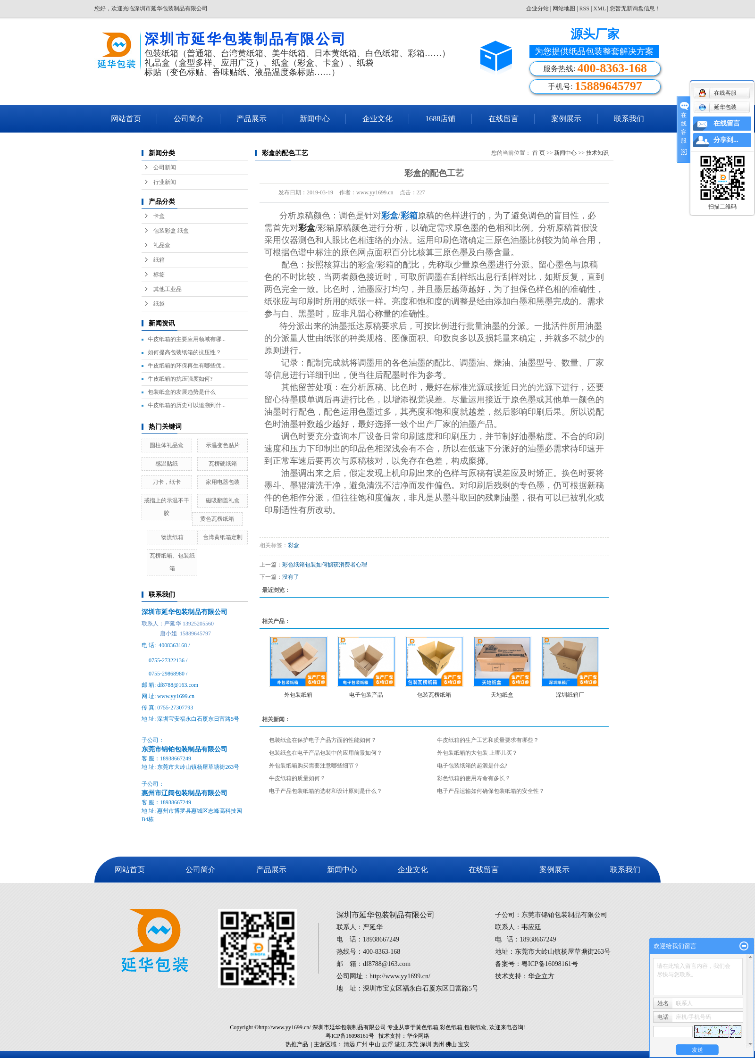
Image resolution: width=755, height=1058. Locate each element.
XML (599, 8)
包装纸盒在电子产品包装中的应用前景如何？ (325, 753)
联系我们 (629, 119)
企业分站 (537, 8)
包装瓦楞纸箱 (434, 694)
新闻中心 (315, 119)
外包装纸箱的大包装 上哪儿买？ (477, 753)
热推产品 (296, 1044)
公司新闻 (164, 167)
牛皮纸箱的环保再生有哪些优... (187, 365)
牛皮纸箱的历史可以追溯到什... (187, 405)
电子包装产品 (366, 694)
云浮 (387, 1044)
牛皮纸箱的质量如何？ (297, 778)
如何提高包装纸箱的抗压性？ (184, 352)
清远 (349, 1044)
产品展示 (251, 119)
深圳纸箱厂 (570, 694)
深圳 (425, 1044)
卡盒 (159, 216)
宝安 (464, 1044)
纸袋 (159, 303)
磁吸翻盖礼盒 (223, 500)
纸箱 (159, 260)
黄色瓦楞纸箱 (217, 519)
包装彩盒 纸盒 (171, 230)
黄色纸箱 (427, 1027)
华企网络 (418, 1036)
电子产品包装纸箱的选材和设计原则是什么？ (325, 791)
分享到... (725, 139)
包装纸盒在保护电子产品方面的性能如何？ (323, 740)
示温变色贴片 (223, 445)
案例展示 (566, 119)
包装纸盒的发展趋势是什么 (182, 392)
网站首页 (126, 119)
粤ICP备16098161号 (350, 1036)
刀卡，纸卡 (166, 482)
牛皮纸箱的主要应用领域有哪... (187, 339)
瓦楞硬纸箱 (223, 463)
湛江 (400, 1044)
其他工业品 (167, 289)
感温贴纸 (166, 463)
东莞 (413, 1044)
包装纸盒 (475, 1027)
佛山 (451, 1044)
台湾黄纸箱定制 (223, 537)
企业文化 (377, 119)
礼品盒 (161, 245)
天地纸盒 (502, 694)
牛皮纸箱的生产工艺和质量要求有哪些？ (488, 740)
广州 (362, 1044)
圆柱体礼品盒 (167, 445)
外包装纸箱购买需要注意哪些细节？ (314, 765)
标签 (159, 274)
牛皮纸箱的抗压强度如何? (180, 378)
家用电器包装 (223, 482)
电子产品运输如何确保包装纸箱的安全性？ (491, 791)
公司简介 (189, 119)
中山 (374, 1044)
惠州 (438, 1044)
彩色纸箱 (451, 1027)
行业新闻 (164, 182)
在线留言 (503, 119)
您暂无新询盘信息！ (635, 8)
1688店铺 (440, 119)
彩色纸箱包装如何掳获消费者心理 (324, 564)
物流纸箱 (172, 537)
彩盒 (293, 545)
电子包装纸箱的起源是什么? (472, 765)
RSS (584, 8)
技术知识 (597, 153)
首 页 (538, 153)
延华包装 (717, 107)
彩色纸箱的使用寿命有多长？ (474, 778)
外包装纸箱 (298, 694)
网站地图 (565, 8)
